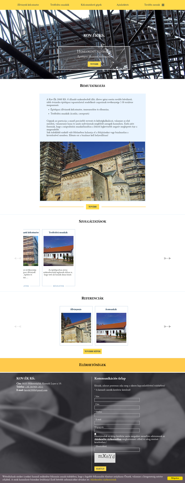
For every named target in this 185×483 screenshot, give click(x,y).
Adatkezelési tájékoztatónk (103, 480)
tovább (94, 64)
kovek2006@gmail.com (35, 390)
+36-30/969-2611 (34, 387)
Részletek (76, 286)
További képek (92, 351)
